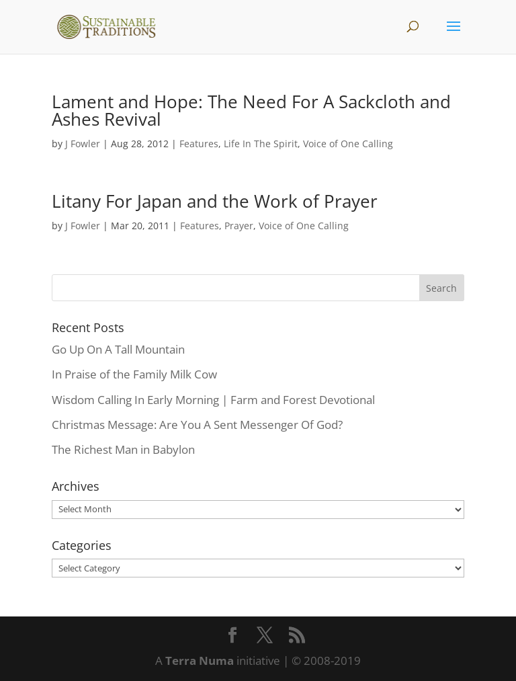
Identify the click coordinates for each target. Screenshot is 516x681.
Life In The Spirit (261, 143)
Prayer (238, 225)
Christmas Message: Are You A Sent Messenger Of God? (197, 424)
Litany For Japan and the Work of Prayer (215, 201)
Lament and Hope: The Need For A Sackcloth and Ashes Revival (251, 110)
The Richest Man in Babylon (123, 449)
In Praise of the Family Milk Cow (134, 374)
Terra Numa (199, 660)
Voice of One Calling (348, 143)
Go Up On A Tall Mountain (118, 349)
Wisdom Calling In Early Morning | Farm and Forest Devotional (213, 399)
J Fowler (82, 143)
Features (198, 143)
